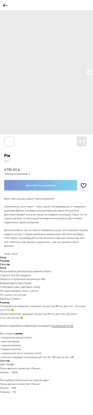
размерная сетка (62, 325)
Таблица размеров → (17, 173)
